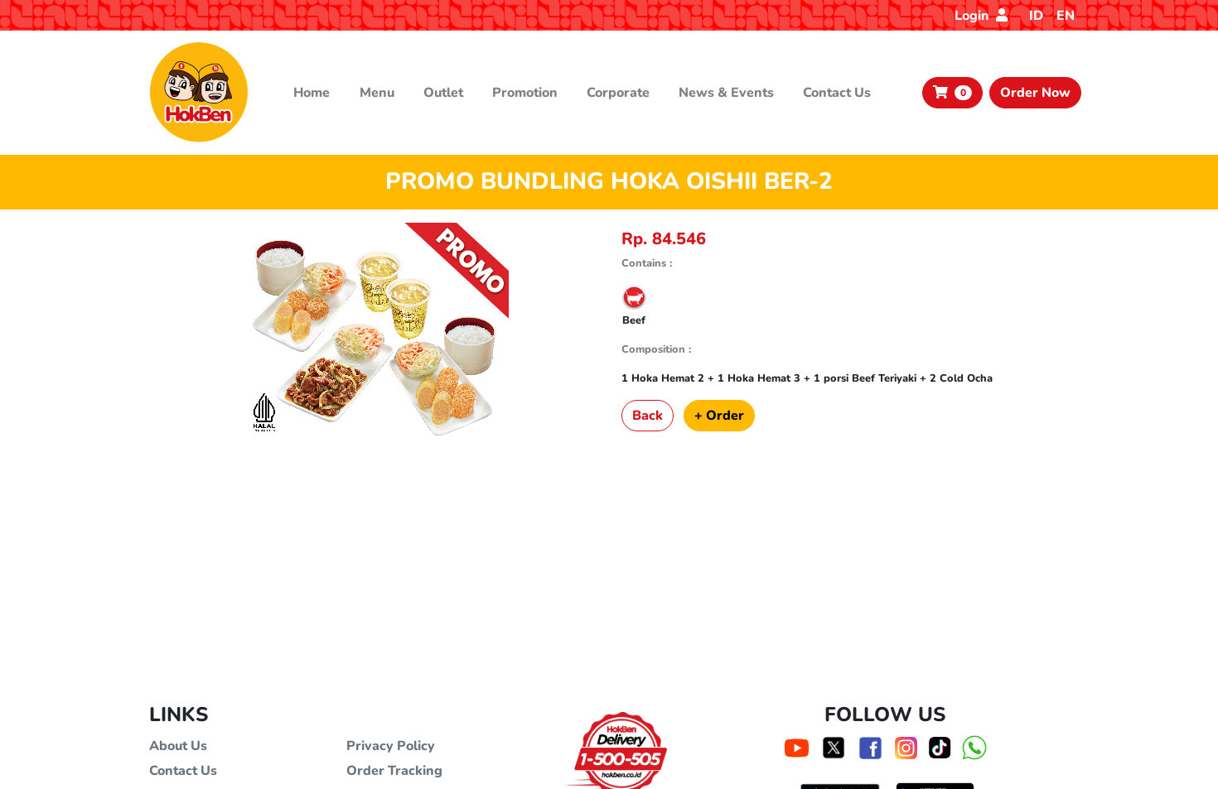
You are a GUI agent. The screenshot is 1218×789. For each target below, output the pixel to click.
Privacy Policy (390, 746)
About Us (178, 746)
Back (647, 416)
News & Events (726, 93)
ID (1036, 16)
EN (1065, 16)
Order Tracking (394, 771)
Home (311, 93)
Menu (377, 93)
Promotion (525, 93)
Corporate (618, 93)
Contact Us (837, 93)
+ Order (719, 416)
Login (981, 16)
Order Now (1035, 93)
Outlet (443, 93)
